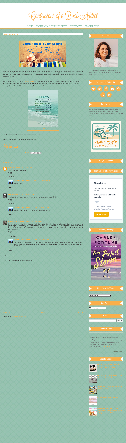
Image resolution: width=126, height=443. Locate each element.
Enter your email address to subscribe (105, 196)
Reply (10, 173)
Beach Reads (92, 26)
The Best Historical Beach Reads (107, 397)
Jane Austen (107, 346)
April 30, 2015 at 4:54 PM (42, 180)
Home (30, 26)
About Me (41, 26)
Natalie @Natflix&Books (16, 221)
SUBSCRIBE (101, 214)
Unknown (11, 167)
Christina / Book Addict (22, 180)
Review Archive (58, 26)
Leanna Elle (12, 194)
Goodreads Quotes (117, 351)
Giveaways (76, 26)
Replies (13, 177)
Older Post (79, 312)
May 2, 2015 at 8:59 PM (34, 221)
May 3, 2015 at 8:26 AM (41, 240)
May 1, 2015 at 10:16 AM (25, 194)
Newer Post (7, 312)
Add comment (9, 256)
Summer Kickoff (29, 81)
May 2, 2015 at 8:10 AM (41, 208)
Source (43, 128)
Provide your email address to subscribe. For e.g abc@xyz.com (104, 208)
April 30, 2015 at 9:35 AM (24, 167)
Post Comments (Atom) (19, 316)
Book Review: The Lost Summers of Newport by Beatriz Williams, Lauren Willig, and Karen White (109, 411)
